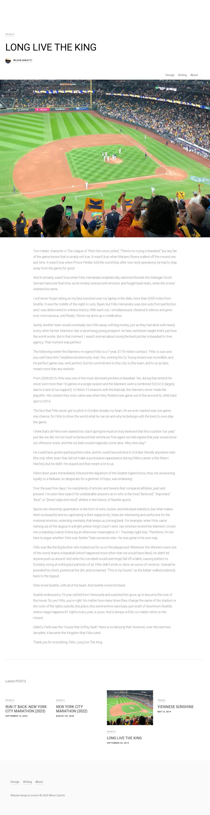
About (194, 75)
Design (169, 75)
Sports (9, 700)
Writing (182, 75)
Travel (162, 700)
